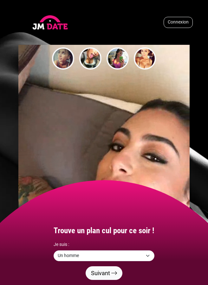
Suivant (104, 273)
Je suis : (61, 244)
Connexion (178, 22)
